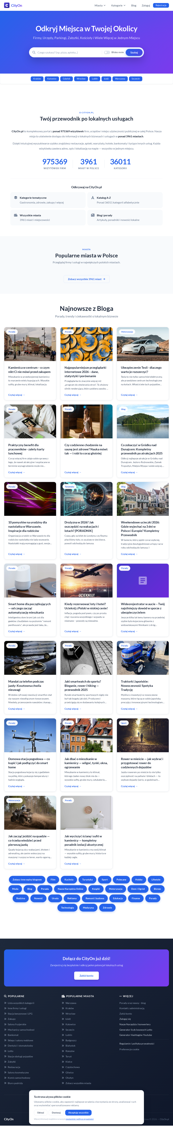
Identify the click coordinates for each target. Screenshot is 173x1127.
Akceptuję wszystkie (78, 1112)
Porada (45, 888)
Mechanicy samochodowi (19, 1029)
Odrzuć (40, 1112)
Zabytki (10, 1061)
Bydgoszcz (69, 1040)
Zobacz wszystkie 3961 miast (86, 279)
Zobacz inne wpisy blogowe (27, 879)
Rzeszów (68, 1051)
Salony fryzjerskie (15, 1024)
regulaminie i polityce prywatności (80, 1119)
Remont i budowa (95, 898)
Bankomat (11, 1034)
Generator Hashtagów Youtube (135, 1034)
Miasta (100, 5)
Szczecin (136, 78)
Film (53, 879)
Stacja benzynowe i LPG (18, 1013)
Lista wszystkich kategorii (19, 1003)
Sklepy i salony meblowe (18, 1040)
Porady (153, 898)
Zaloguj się (125, 1018)
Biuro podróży (13, 1083)
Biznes (157, 888)
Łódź (106, 78)
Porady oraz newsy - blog (132, 1003)
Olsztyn (67, 1077)
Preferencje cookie (129, 1049)
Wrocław (81, 78)
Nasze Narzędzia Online (70, 888)
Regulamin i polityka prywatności (136, 1043)
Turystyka (87, 879)
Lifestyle (156, 879)
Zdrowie (107, 907)
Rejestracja (161, 5)
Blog (133, 5)
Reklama (72, 898)
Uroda (55, 898)
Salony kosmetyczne (16, 1072)
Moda (15, 888)
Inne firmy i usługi (15, 1008)
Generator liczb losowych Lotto (135, 1029)
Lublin (95, 78)
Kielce (67, 1061)
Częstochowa (70, 1067)
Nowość (38, 898)
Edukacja (118, 898)
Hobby (138, 879)
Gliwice (67, 1072)
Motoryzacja (115, 888)
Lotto (8, 1051)
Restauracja (12, 1067)
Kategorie (118, 5)
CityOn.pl (164, 1119)
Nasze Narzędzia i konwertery (135, 1024)
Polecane (121, 879)
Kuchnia (69, 879)
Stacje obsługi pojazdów (18, 1056)
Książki (96, 888)
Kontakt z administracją (131, 1008)
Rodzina (20, 898)
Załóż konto (86, 975)
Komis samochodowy (17, 1077)
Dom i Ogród (138, 888)
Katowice (51, 78)
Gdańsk (66, 78)
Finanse (136, 898)
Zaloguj (146, 5)
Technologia (67, 907)
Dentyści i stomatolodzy (18, 1045)
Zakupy (10, 1018)
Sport (105, 879)
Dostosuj (56, 1112)
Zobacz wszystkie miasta (76, 1083)
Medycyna (88, 907)
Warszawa (120, 78)
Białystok (68, 1045)
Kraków (37, 78)
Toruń (66, 1056)
